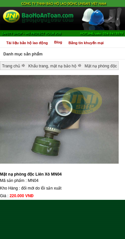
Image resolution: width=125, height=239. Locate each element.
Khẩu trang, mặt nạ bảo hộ (52, 66)
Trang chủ (11, 66)
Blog (58, 42)
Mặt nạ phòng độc (101, 66)
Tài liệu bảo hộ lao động (27, 43)
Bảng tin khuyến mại (86, 43)
